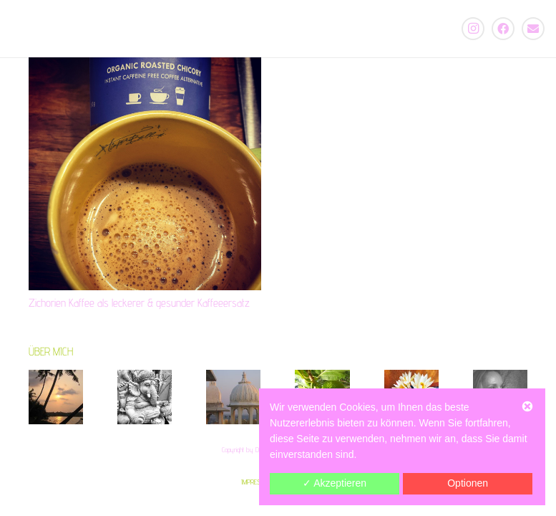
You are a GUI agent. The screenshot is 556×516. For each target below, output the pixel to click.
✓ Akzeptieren (334, 483)
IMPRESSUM (256, 481)
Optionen (467, 483)
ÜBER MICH (51, 351)
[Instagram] (473, 28)
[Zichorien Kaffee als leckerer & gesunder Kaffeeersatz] (145, 173)
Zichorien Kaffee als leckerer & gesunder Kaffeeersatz (139, 303)
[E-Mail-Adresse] (533, 28)
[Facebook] (503, 28)
